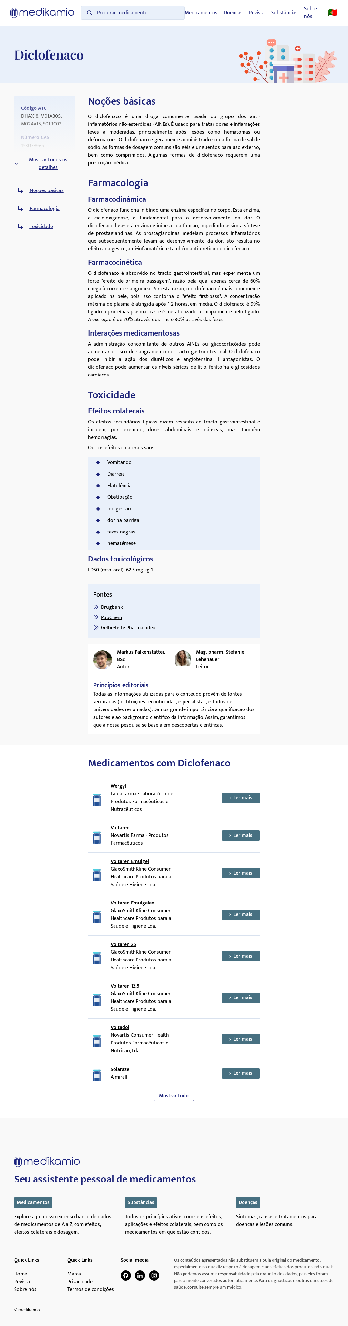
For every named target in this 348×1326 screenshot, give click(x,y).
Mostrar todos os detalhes (40, 163)
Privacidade (80, 1282)
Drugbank (112, 607)
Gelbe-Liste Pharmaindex (128, 628)
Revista (257, 13)
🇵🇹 (333, 12)
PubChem (111, 617)
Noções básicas (47, 191)
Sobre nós (310, 13)
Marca (74, 1274)
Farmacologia (45, 209)
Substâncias (284, 13)
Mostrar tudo (174, 1095)
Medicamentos (201, 13)
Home (20, 1274)
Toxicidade (41, 227)
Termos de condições (90, 1290)
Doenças (233, 13)
